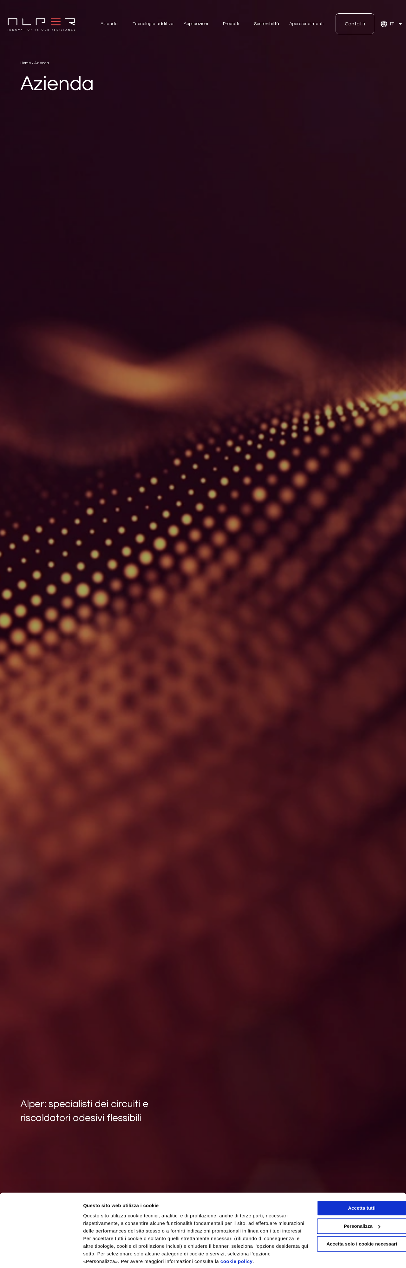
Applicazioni (196, 24)
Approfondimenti (306, 24)
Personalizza (97, 1255)
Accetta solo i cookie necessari (353, 1220)
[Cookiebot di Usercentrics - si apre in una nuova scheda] (41, 1255)
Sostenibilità (266, 24)
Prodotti (231, 24)
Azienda (109, 24)
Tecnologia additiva (153, 24)
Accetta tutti (353, 1184)
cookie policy (281, 1238)
